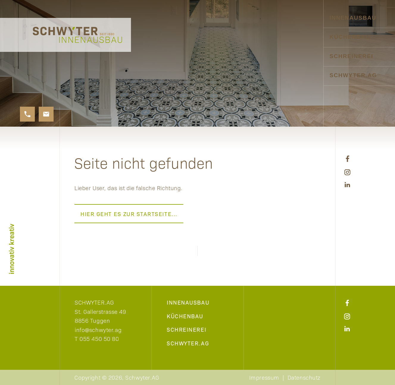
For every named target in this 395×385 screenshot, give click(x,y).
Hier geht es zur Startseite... (128, 214)
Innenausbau (353, 18)
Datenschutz (304, 377)
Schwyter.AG (353, 75)
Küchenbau (350, 37)
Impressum (264, 377)
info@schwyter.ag (98, 329)
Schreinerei (351, 56)
